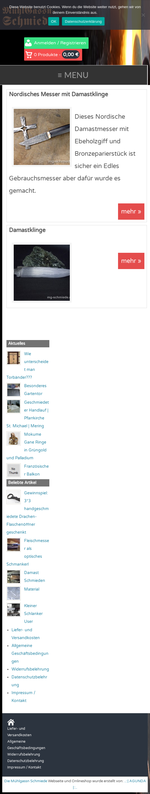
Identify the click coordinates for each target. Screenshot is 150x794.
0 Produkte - (57, 54)
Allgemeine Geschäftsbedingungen (30, 653)
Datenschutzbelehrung (25, 761)
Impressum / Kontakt (24, 767)
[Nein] (143, 15)
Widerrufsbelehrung (30, 669)
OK (53, 21)
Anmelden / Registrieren (60, 43)
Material (31, 589)
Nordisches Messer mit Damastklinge (58, 94)
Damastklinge (27, 230)
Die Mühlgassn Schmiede (25, 781)
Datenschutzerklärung (83, 21)
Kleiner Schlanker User (33, 613)
